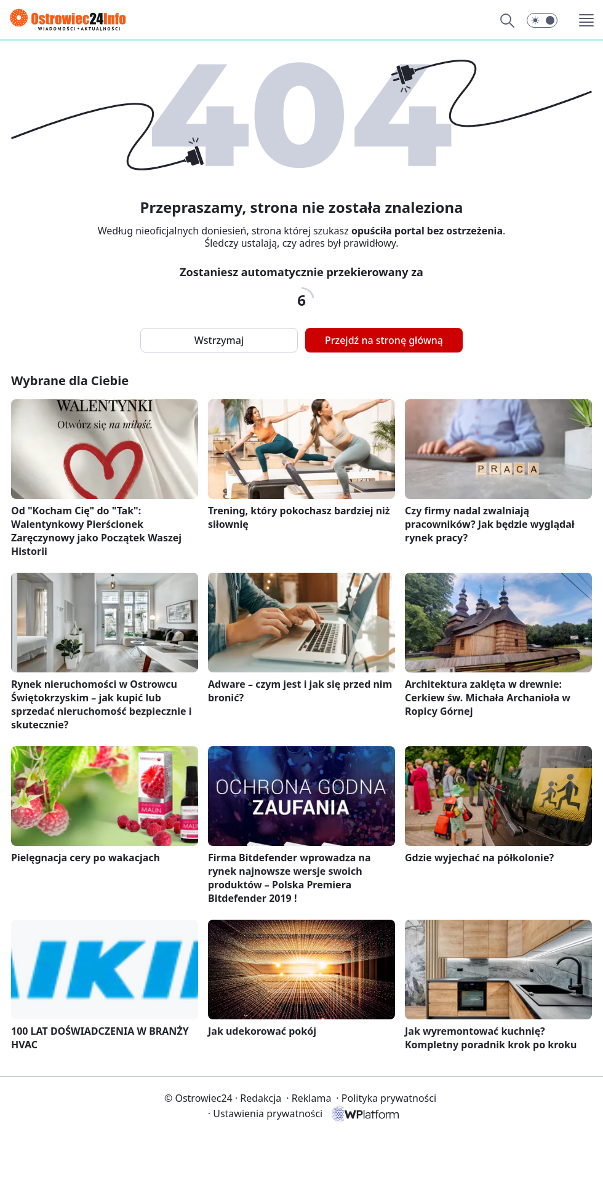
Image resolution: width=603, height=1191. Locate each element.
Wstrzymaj (219, 340)
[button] (542, 20)
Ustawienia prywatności (265, 1113)
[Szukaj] (507, 20)
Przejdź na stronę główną (384, 340)
